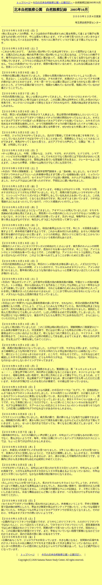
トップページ (23, 2)
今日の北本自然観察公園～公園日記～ (53, 2)
